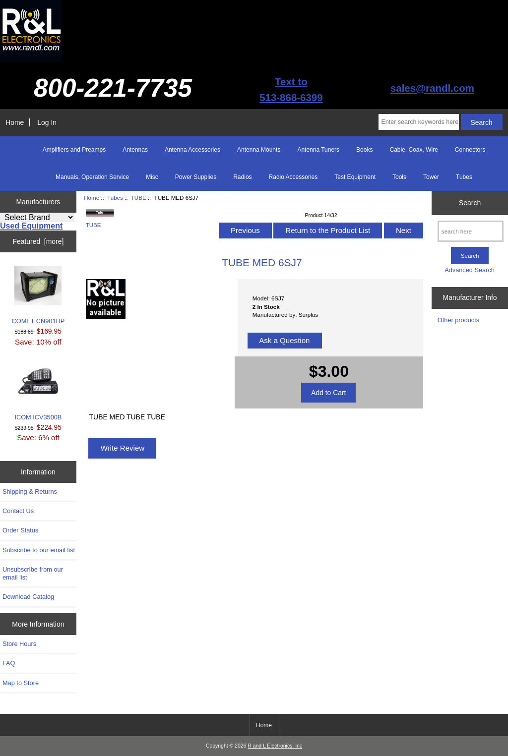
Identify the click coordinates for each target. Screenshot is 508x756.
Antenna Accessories (192, 149)
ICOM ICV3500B (38, 391)
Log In (47, 122)
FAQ (8, 663)
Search (470, 203)
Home (14, 122)
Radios (242, 177)
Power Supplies (195, 177)
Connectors (470, 149)
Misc (152, 177)
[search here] (471, 231)
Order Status (20, 530)
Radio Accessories (293, 177)
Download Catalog (28, 596)
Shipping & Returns (29, 491)
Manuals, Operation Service (92, 177)
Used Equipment (31, 226)
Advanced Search (469, 270)
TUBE (138, 197)
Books (364, 149)
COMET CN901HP (38, 295)
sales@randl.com (432, 88)
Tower (431, 177)
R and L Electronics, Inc (275, 746)
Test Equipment (355, 177)
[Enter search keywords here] (418, 122)
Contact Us (18, 511)
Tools (399, 177)
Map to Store (20, 683)
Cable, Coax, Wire (413, 149)
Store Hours (19, 643)
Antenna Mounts (258, 149)
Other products (458, 320)
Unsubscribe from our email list (32, 573)
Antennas (135, 149)
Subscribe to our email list (38, 550)
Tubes (115, 197)
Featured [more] (38, 241)
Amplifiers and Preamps (74, 149)
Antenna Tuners (318, 149)
